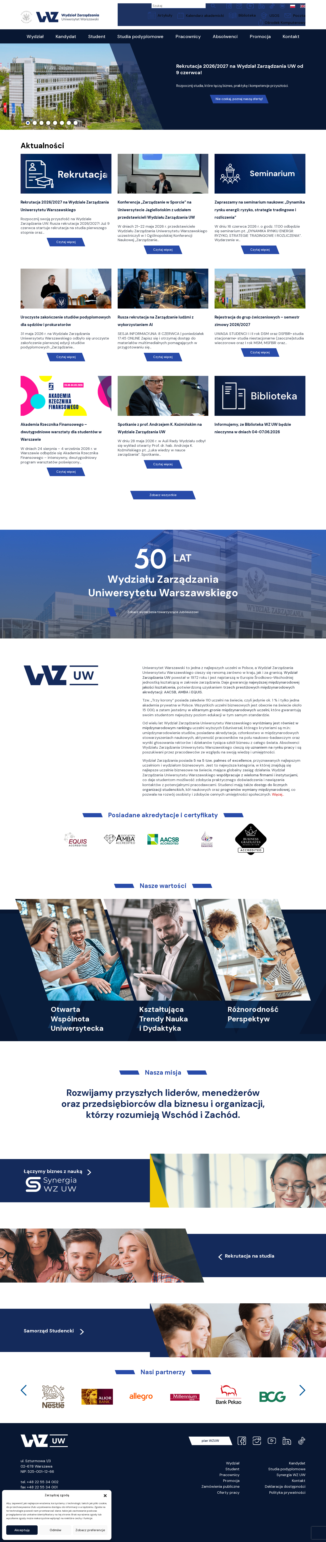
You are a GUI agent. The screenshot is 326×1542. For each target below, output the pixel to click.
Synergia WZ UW (291, 1513)
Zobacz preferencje (90, 1530)
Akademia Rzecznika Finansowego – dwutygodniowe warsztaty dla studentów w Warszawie (64, 468)
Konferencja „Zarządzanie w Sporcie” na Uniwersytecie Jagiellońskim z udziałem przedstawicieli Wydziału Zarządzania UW (153, 230)
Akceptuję (22, 1530)
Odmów (55, 1530)
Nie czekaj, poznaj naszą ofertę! (240, 113)
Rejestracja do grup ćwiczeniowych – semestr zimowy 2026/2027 (259, 353)
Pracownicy (230, 1513)
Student (232, 1507)
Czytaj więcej (66, 263)
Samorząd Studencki (63, 1368)
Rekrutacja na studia (255, 1294)
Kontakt (298, 1519)
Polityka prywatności (287, 1530)
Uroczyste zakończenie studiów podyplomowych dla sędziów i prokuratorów (61, 353)
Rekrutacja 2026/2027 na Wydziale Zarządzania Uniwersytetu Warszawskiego (66, 223)
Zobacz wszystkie (163, 532)
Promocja (231, 1519)
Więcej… (278, 833)
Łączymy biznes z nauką (60, 1209)
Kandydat (297, 1501)
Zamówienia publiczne (220, 1525)
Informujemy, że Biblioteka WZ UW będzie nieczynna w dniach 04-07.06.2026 (259, 468)
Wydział (233, 1501)
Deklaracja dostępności (285, 1525)
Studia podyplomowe (286, 1507)
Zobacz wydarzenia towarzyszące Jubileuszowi (163, 650)
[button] (105, 1495)
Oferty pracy (228, 1530)
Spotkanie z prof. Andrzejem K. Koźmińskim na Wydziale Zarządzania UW (157, 468)
